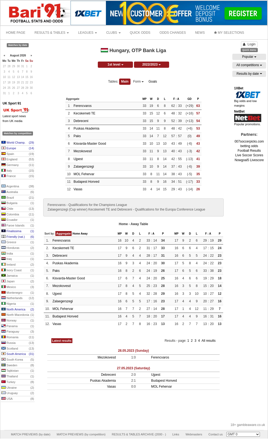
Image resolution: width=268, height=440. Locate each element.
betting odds (249, 146)
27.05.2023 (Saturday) (133, 368)
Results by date (249, 74)
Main (124, 81)
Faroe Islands (17, 226)
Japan (17, 281)
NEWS (200, 33)
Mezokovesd (82, 151)
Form (138, 81)
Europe (17, 148)
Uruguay (17, 393)
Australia (17, 192)
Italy (17, 171)
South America (17, 354)
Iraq (17, 259)
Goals (153, 81)
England (17, 159)
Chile (17, 209)
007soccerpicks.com (249, 141)
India (17, 254)
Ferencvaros (82, 106)
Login (249, 44)
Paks (77, 136)
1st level (115, 64)
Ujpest (78, 159)
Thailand (17, 376)
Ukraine (17, 388)
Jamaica (17, 276)
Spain (17, 154)
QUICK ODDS (140, 33)
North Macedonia (17, 315)
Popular (249, 57)
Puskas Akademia (86, 128)
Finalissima (17, 231)
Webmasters (194, 434)
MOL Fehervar (83, 174)
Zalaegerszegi (83, 166)
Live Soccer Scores (249, 155)
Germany (17, 165)
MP (144, 98)
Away (84, 233)
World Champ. (17, 143)
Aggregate (63, 233)
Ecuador (17, 220)
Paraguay (17, 332)
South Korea (17, 360)
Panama (17, 326)
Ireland (17, 265)
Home (76, 233)
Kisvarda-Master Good (89, 143)
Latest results (62, 340)
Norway (17, 321)
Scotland (17, 349)
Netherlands (17, 298)
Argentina (17, 186)
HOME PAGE (15, 33)
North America (17, 309)
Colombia (17, 214)
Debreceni (80, 121)
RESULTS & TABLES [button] (52, 33)
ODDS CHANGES (173, 33)
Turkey (17, 382)
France (17, 176)
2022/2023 (151, 64)
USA (17, 399)
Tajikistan (17, 371)
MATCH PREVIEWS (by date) (30, 434)
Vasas (77, 189)
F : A (176, 98)
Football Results (249, 151)
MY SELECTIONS (229, 33)
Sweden (17, 365)
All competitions (249, 65)
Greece (17, 242)
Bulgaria (17, 203)
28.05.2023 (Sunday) (133, 351)
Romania (17, 337)
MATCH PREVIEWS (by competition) (81, 434)
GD (189, 98)
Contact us (216, 434)
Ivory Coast (17, 270)
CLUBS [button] (113, 33)
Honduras (17, 248)
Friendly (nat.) (17, 237)
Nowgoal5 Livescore (249, 160)
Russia (17, 343)
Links (175, 434)
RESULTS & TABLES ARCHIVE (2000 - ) (139, 434)
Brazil (17, 198)
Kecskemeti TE (84, 113)
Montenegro (17, 293)
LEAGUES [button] (87, 33)
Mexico (17, 287)
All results (209, 341)
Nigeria (17, 304)
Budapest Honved (86, 182)
